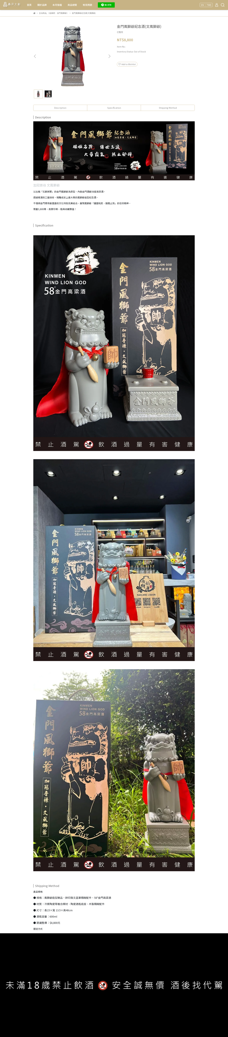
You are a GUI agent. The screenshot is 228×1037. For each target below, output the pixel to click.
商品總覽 (72, 4)
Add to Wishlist (127, 64)
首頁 (29, 4)
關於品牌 (42, 4)
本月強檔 (57, 4)
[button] (109, 56)
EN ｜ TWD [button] (206, 5)
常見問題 (87, 4)
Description (60, 107)
